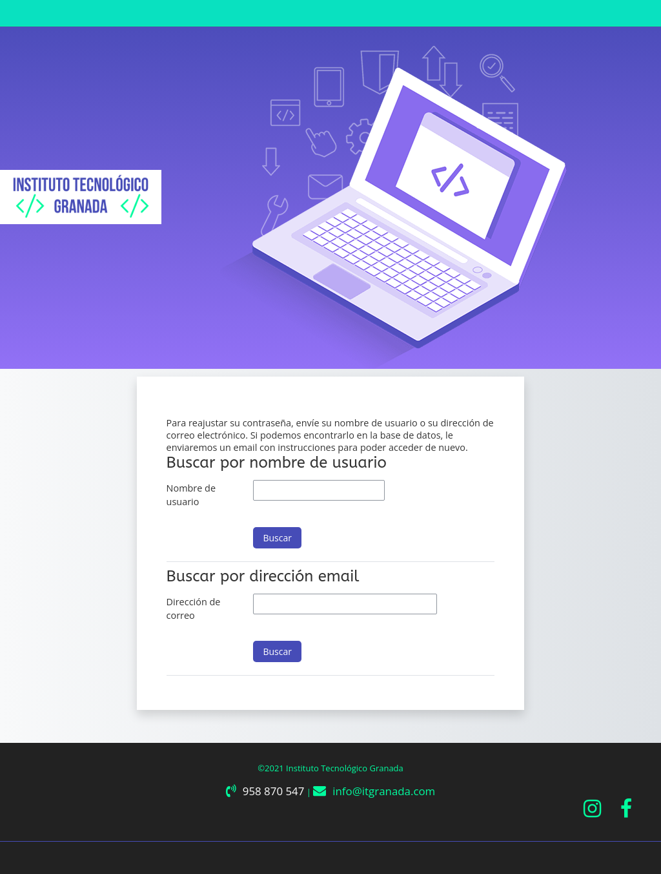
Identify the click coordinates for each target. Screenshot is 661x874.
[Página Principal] (80, 197)
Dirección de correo (194, 609)
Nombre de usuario (191, 495)
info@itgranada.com (383, 791)
